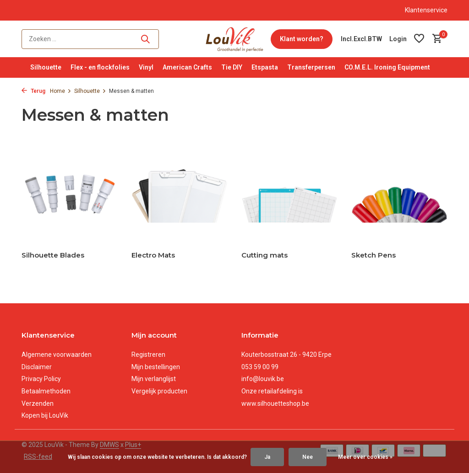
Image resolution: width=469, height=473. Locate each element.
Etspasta (264, 67)
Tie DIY (231, 67)
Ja (267, 457)
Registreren (148, 354)
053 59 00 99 (259, 367)
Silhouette (45, 67)
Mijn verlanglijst (153, 378)
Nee (307, 457)
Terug (33, 91)
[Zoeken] (90, 39)
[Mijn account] (398, 39)
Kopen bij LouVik (45, 415)
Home (60, 91)
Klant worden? (301, 39)
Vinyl (146, 67)
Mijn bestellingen (155, 367)
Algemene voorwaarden (57, 354)
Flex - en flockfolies (100, 67)
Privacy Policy (41, 378)
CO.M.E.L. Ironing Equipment (387, 67)
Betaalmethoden (46, 391)
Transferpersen (311, 67)
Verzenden (38, 403)
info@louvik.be (262, 378)
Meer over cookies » (365, 457)
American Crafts (187, 67)
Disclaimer (37, 367)
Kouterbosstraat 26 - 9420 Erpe (286, 354)
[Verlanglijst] (419, 38)
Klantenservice (426, 10)
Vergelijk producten (159, 391)
